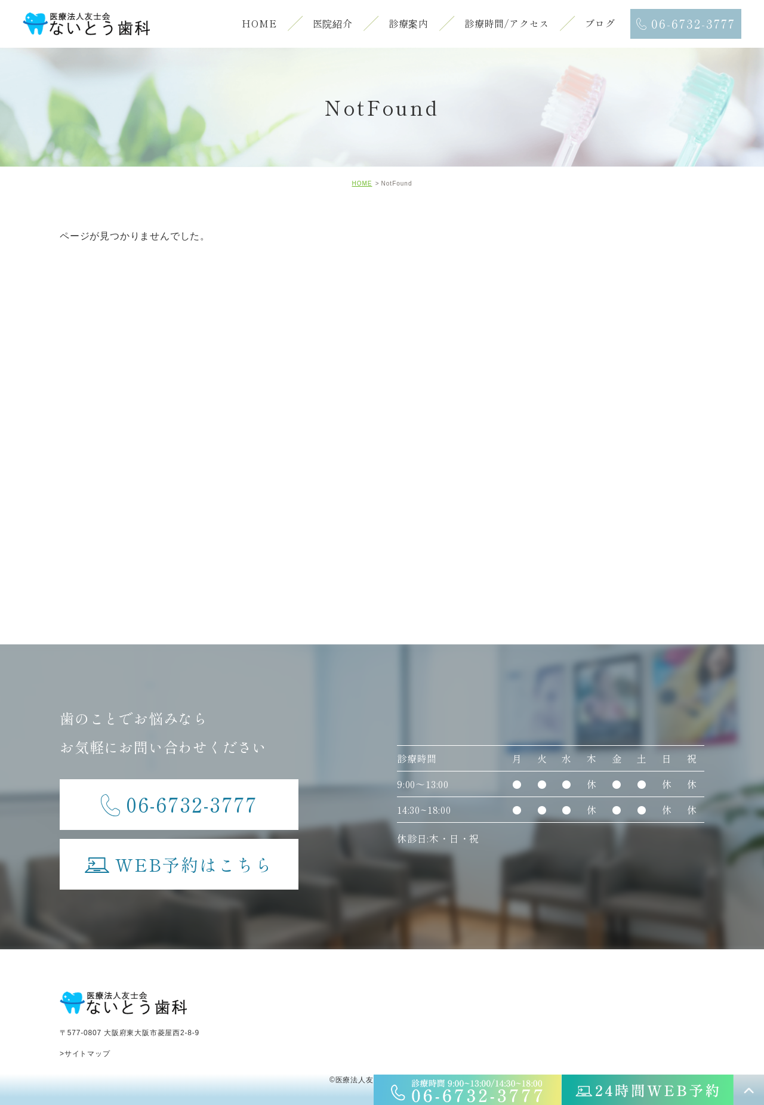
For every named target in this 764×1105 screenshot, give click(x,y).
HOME (259, 23)
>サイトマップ (85, 1054)
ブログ (600, 23)
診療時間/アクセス (506, 23)
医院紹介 (333, 23)
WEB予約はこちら (179, 858)
